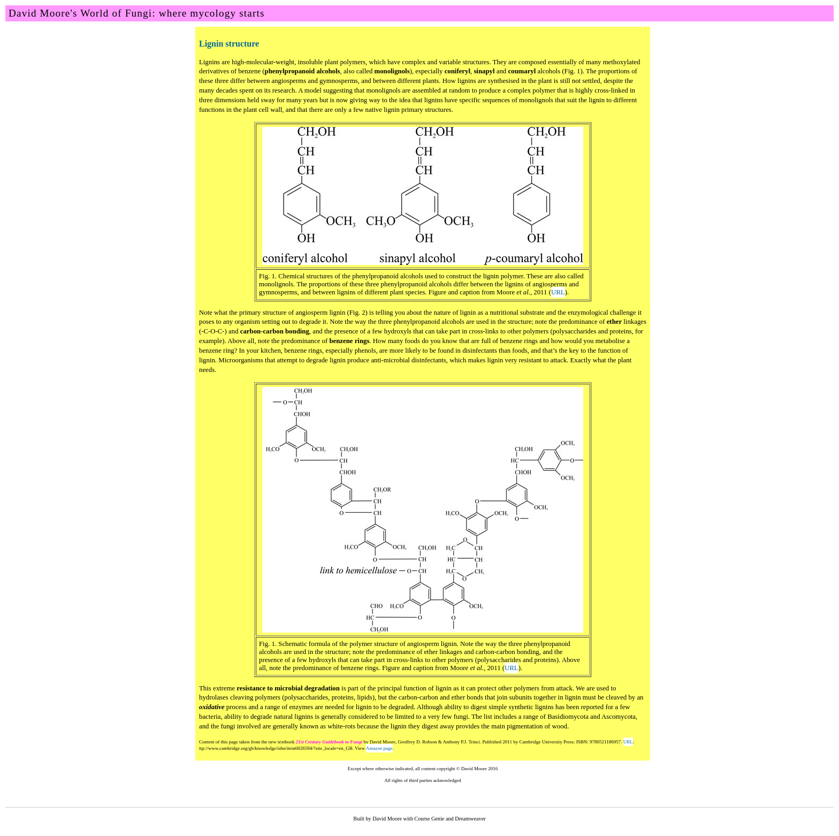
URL (558, 292)
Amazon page (379, 748)
